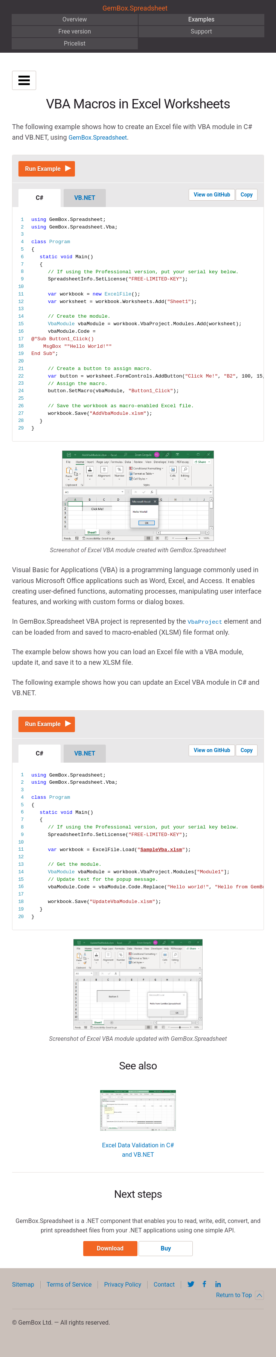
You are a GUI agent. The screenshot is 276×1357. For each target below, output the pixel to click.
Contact (164, 1293)
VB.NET (84, 201)
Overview (75, 19)
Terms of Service (69, 1293)
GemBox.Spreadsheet (135, 8)
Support (201, 31)
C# (39, 201)
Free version (74, 31)
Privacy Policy (122, 1293)
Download (110, 1257)
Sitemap (23, 1293)
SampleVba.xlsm (161, 856)
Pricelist (74, 43)
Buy (166, 1257)
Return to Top (240, 1303)
